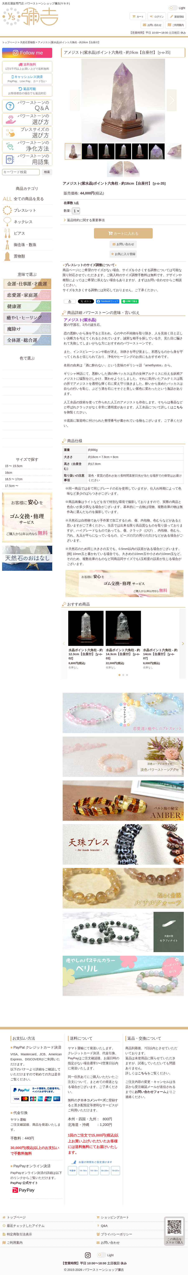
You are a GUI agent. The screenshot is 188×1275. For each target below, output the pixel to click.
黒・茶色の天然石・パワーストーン (27, 443)
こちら (178, 407)
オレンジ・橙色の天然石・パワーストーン (27, 383)
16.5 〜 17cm (13, 479)
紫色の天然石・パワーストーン (27, 425)
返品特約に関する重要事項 (84, 220)
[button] (75, 100)
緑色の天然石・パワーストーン (27, 391)
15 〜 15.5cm (13, 466)
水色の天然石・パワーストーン (27, 408)
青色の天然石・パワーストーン (27, 400)
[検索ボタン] (47, 172)
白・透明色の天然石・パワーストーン (27, 434)
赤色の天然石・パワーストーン (27, 366)
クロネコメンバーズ (91, 1100)
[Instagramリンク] (88, 1255)
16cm (8, 472)
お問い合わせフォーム (150, 1092)
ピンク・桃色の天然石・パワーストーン (27, 417)
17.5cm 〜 (11, 485)
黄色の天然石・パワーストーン (27, 374)
